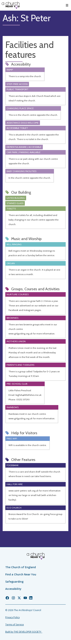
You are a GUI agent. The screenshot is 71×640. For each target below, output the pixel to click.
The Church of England (20, 567)
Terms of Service (14, 624)
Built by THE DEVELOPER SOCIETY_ (23, 631)
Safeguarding (14, 581)
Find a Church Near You (20, 574)
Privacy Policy (12, 617)
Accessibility (13, 589)
